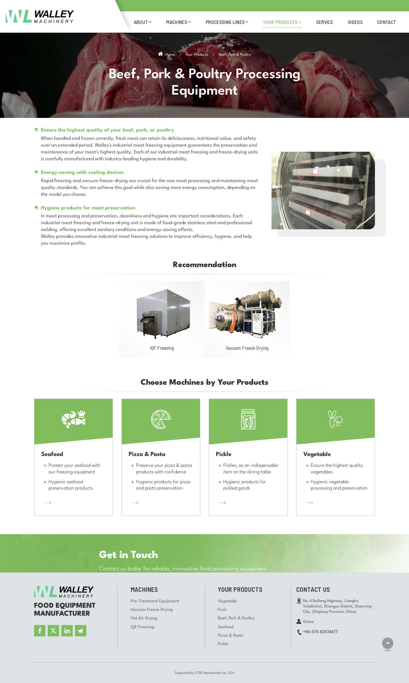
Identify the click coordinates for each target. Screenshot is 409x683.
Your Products (196, 55)
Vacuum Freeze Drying (247, 348)
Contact (386, 22)
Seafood (225, 627)
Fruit (222, 610)
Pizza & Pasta (230, 636)
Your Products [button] (280, 22)
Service (324, 22)
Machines (144, 589)
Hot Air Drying (144, 618)
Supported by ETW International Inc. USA (204, 673)
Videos (355, 22)
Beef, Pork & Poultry (236, 618)
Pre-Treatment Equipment (155, 601)
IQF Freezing (162, 348)
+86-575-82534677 (320, 632)
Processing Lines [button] (225, 22)
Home (166, 55)
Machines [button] (176, 22)
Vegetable (227, 601)
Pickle (223, 644)
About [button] (141, 22)
